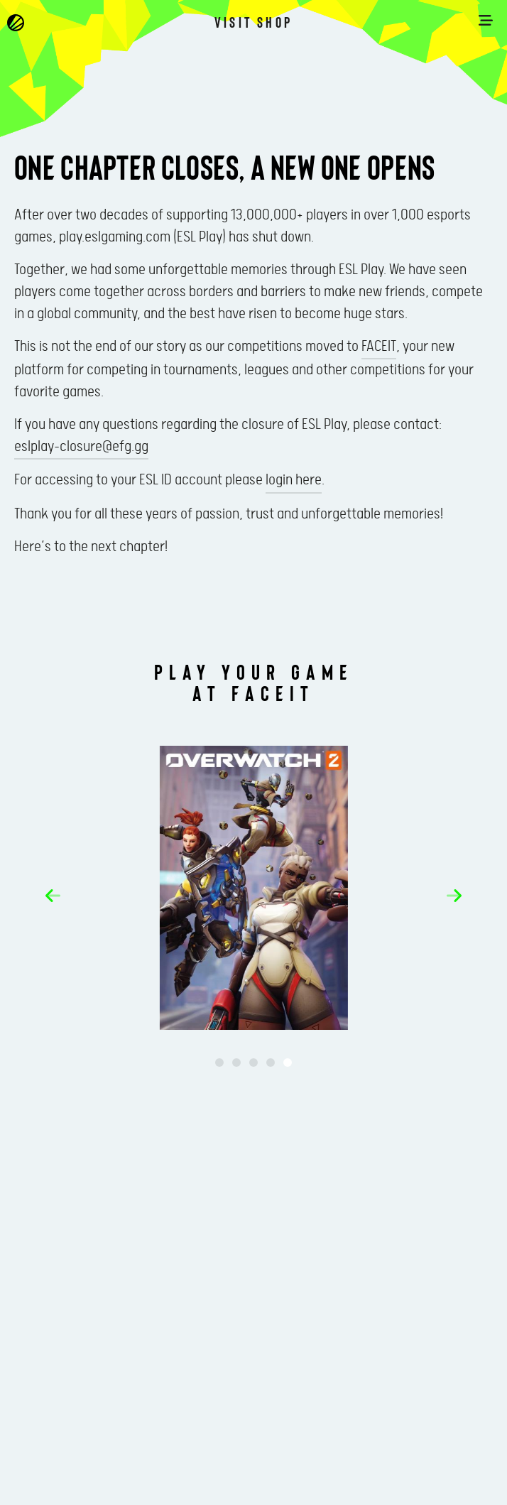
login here (294, 480)
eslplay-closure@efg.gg (81, 446)
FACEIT (378, 346)
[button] (52, 895)
